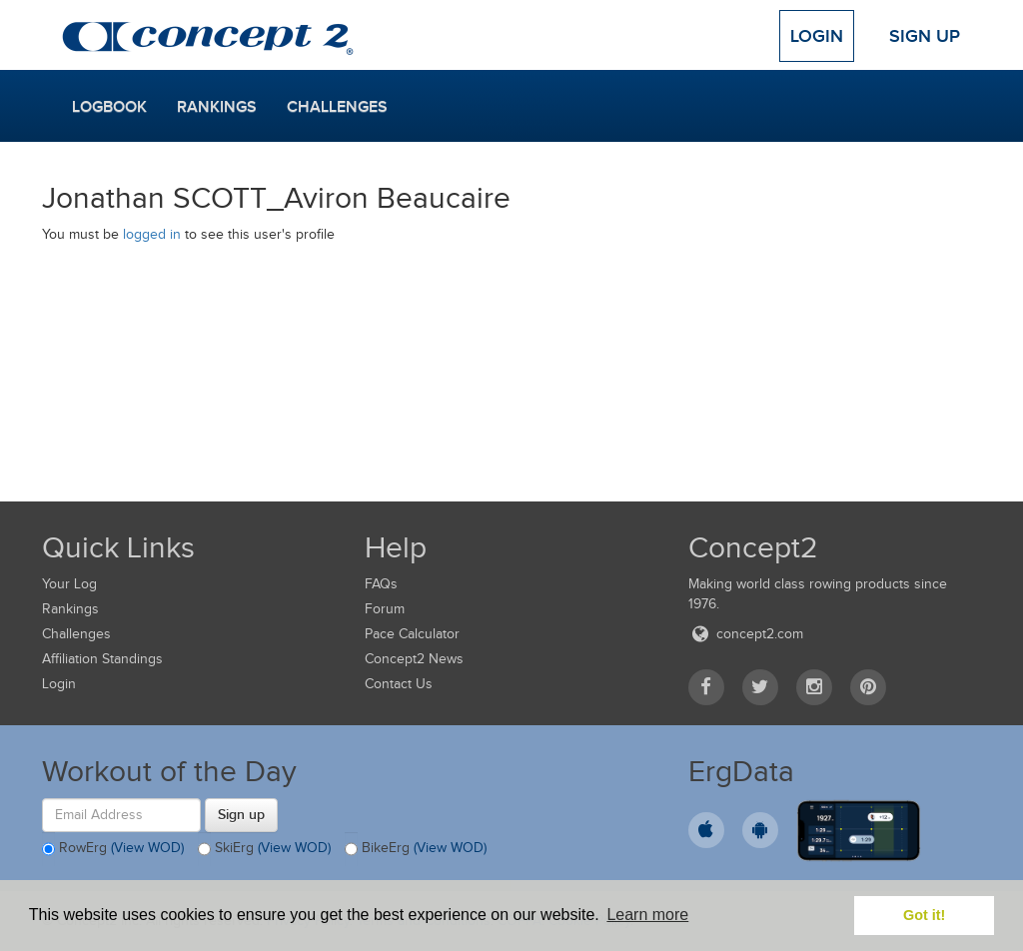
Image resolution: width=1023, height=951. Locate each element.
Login (816, 36)
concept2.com (745, 633)
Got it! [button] (924, 915)
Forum (385, 608)
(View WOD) (147, 847)
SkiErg (264, 849)
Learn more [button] (647, 914)
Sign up (241, 814)
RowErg (113, 849)
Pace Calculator (412, 633)
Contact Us (399, 683)
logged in (152, 234)
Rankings (217, 107)
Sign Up (924, 36)
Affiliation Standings (102, 658)
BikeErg (416, 849)
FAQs (381, 583)
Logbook (109, 107)
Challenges (337, 107)
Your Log (69, 583)
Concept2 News (414, 658)
